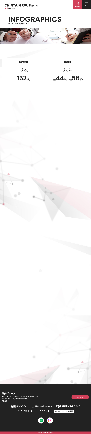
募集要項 (77, 6)
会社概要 (4, 401)
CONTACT (80, 397)
